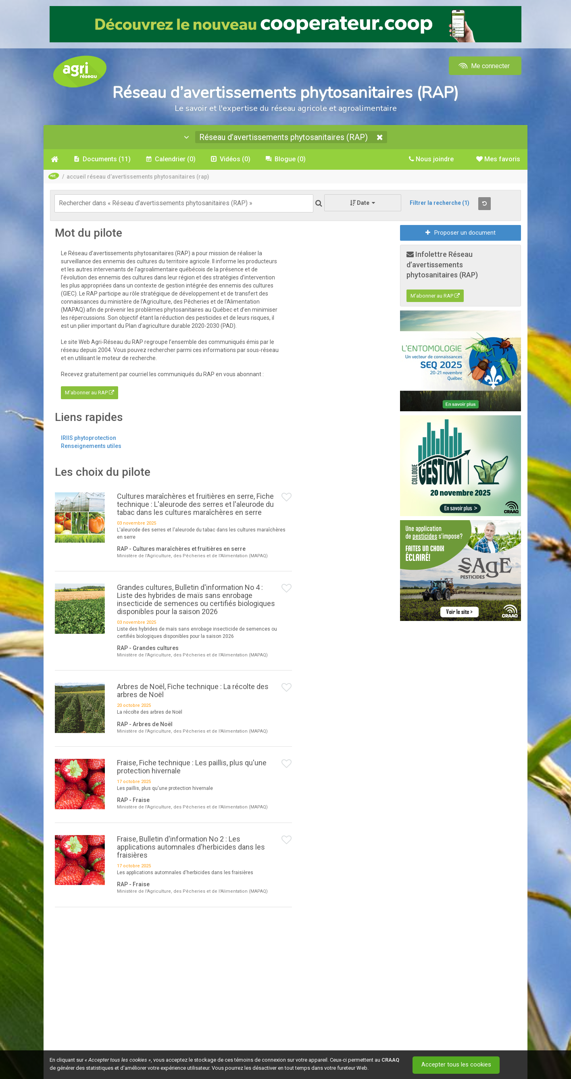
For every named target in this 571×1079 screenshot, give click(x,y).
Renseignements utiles (91, 446)
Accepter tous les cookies (457, 1065)
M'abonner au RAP (89, 393)
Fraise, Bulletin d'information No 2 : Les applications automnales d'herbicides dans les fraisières (191, 847)
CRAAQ (390, 1060)
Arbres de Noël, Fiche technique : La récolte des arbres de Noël (193, 691)
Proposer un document (460, 232)
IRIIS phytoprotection (88, 438)
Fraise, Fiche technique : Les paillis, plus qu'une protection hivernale (192, 767)
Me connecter (483, 66)
